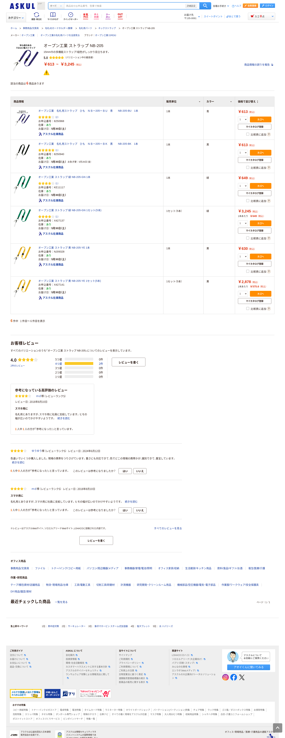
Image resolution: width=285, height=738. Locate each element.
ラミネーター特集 (114, 710)
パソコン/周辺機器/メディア (103, 568)
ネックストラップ (107, 28)
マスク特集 (155, 714)
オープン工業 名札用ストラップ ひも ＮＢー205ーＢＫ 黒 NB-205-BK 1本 (88, 143)
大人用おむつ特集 (173, 714)
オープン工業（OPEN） (106, 35)
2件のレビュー (18, 365)
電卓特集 (64, 710)
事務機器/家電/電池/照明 (138, 568)
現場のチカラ (89, 714)
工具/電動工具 (82, 584)
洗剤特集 (17, 714)
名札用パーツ (85, 28)
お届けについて (19, 659)
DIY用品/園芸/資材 (21, 591)
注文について (18, 655)
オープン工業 (28, 35)
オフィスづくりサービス (48, 719)
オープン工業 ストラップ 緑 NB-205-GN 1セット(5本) (69, 210)
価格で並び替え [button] (248, 101)
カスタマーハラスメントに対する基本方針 (88, 667)
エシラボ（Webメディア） (185, 670)
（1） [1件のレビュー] (57, 150)
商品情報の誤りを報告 (258, 64)
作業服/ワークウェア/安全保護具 (240, 584)
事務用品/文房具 (31, 28)
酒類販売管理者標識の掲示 (133, 678)
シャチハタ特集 (209, 714)
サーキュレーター (76, 626)
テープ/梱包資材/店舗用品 (25, 584)
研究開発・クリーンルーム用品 (154, 584)
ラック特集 (213, 710)
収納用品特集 (191, 714)
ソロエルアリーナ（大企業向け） (188, 659)
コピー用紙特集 (20, 710)
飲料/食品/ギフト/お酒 (229, 568)
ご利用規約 (126, 659)
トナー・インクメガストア (44, 710)
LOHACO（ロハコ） (182, 655)
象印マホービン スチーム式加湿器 (111, 626)
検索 (205, 5)
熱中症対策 (53, 626)
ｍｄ (38, 396)
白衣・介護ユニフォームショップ (236, 714)
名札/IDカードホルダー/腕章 (59, 28)
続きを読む (63, 418)
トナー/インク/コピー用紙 (66, 568)
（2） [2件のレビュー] (57, 117)
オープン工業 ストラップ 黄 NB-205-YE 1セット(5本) (69, 280)
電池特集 (76, 710)
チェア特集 (198, 710)
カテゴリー (16, 17)
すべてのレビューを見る (168, 528)
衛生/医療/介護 (256, 568)
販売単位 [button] (183, 101)
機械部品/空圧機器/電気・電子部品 (196, 584)
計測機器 (126, 584)
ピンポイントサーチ (73, 719)
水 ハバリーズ (166, 626)
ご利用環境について (130, 667)
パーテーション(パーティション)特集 (171, 710)
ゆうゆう (37, 450)
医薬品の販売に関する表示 (133, 682)
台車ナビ (104, 714)
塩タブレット (143, 626)
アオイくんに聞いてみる (249, 667)
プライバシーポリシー (131, 663)
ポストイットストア (22, 719)
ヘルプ (238, 6)
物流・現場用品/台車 (57, 584)
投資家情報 (73, 659)
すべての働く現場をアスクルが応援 (129, 714)
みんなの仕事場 (181, 667)
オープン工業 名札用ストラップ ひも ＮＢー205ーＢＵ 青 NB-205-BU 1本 (88, 110)
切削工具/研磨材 (105, 584)
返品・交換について (20, 667)
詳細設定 (191, 6)
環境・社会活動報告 (76, 663)
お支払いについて (20, 663)
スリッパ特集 (31, 714)
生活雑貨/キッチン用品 (198, 568)
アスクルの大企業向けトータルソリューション (194, 676)
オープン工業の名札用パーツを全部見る (60, 35)
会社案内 (71, 655)
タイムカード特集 (93, 710)
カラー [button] (219, 101)
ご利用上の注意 (128, 670)
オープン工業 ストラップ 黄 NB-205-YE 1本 (64, 247)
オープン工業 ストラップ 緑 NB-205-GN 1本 (64, 177)
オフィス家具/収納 (168, 568)
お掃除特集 (259, 710)
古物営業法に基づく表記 (132, 674)
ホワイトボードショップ (138, 710)
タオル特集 (46, 714)
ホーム (14, 28)
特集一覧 (90, 719)
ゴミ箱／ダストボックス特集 (236, 710)
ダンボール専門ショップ (68, 714)
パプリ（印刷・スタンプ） (185, 663)
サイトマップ (125, 655)
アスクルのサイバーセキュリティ (83, 670)
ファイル (40, 568)
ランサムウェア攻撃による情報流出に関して (87, 676)
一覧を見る (61, 602)
